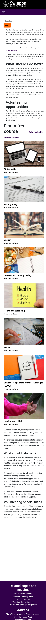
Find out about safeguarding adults (23, 605)
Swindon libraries (23, 599)
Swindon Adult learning (23, 594)
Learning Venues (11, 50)
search (7, 25)
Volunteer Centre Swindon (23, 602)
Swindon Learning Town (23, 596)
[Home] (14, 4)
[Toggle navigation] (37, 4)
